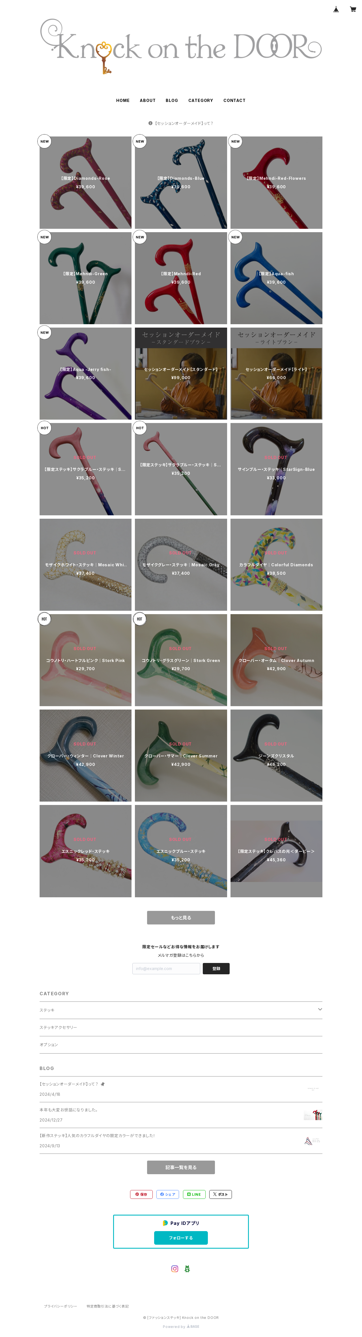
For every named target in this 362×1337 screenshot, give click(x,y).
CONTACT (234, 100)
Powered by (181, 1327)
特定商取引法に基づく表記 (108, 1306)
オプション (49, 1044)
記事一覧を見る (181, 1167)
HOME (123, 100)
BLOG (172, 100)
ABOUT (148, 100)
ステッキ (47, 1010)
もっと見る (181, 917)
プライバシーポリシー (60, 1306)
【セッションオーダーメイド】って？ (181, 123)
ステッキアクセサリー (58, 1027)
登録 (216, 968)
